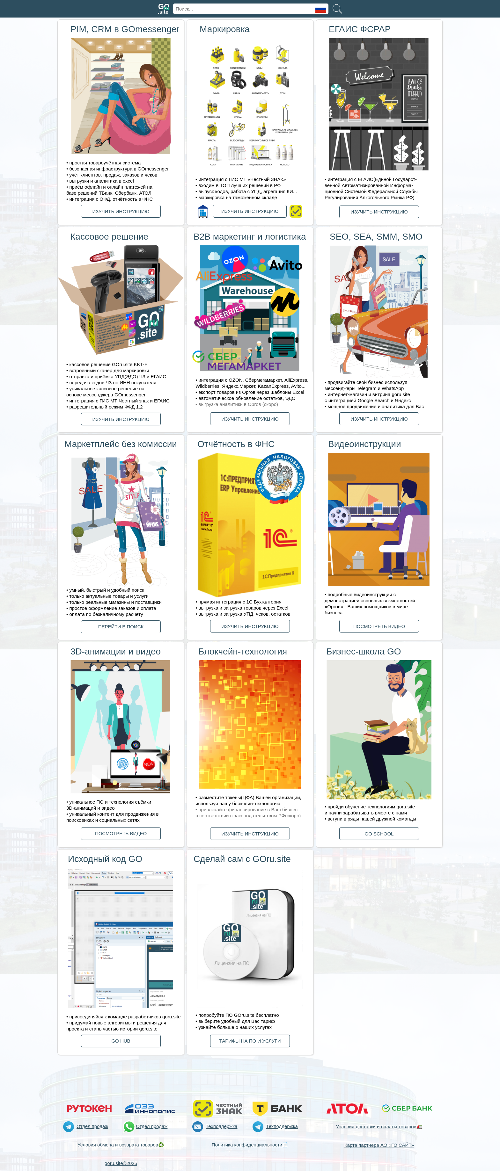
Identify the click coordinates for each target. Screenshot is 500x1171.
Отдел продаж (92, 1126)
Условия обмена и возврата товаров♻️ (120, 1144)
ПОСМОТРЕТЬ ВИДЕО (379, 626)
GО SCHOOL (379, 833)
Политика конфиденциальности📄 (250, 1144)
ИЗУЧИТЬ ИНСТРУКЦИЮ (120, 211)
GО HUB (120, 1041)
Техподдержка (221, 1126)
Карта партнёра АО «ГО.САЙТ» (379, 1145)
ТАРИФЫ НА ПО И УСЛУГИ (250, 1041)
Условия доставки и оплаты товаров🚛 (379, 1126)
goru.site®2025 (121, 1163)
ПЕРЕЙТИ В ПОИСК (121, 626)
